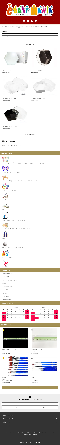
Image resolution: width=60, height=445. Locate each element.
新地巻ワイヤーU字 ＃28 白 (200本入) (37, 350)
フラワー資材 (44, 26)
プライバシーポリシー (48, 432)
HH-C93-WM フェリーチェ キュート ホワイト (38, 98)
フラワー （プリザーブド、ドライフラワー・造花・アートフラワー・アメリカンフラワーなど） (23, 26)
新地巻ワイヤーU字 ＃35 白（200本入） (9, 350)
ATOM (35, 434)
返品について (29, 432)
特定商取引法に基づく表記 (38, 432)
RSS (33, 434)
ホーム (3, 26)
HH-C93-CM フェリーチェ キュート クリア (9, 98)
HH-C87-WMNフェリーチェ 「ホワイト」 (8, 69)
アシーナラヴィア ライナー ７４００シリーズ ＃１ (35, 379)
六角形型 (18, 27)
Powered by (30, 442)
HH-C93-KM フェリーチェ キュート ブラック (10, 126)
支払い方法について (14, 432)
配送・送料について (22, 432)
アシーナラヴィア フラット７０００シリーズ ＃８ (7, 379)
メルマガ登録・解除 (27, 434)
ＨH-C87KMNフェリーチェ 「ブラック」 (37, 69)
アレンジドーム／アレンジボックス (9, 27)
